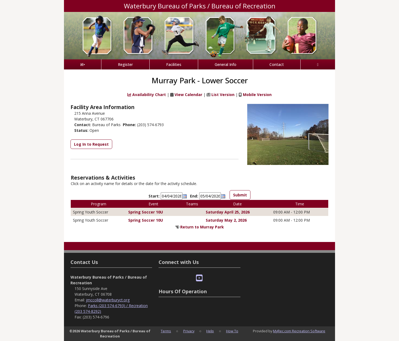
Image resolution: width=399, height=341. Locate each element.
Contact (276, 64)
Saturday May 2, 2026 (226, 220)
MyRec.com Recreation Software (299, 331)
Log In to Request (91, 144)
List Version (222, 94)
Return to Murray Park (202, 227)
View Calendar (188, 94)
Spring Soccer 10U (145, 212)
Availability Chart (146, 94)
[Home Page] (82, 64)
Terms (166, 331)
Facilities (173, 64)
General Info (225, 64)
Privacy (188, 331)
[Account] (318, 64)
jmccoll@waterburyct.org (108, 299)
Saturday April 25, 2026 (228, 212)
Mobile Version (257, 94)
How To (232, 331)
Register (125, 64)
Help (210, 331)
